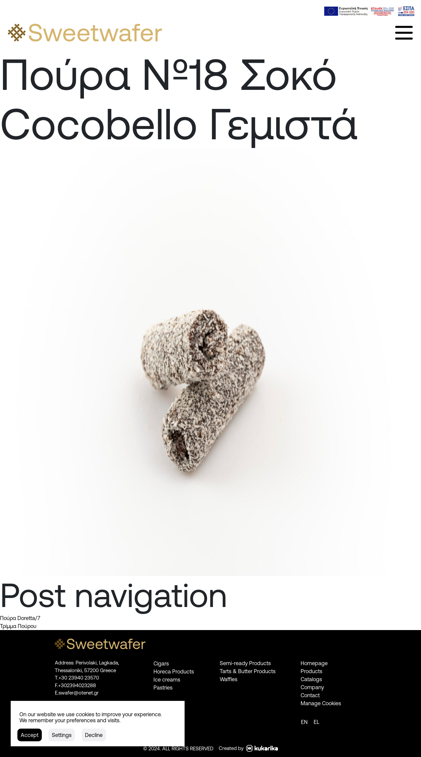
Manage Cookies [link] (321, 703)
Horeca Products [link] (173, 671)
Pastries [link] (163, 688)
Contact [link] (310, 695)
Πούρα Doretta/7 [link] (20, 618)
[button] (29, 735)
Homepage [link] (314, 663)
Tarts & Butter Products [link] (248, 671)
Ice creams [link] (166, 679)
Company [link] (312, 687)
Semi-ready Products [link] (245, 663)
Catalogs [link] (311, 679)
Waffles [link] (228, 679)
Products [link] (311, 671)
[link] (369, 11)
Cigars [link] (161, 663)
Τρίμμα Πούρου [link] (18, 626)
